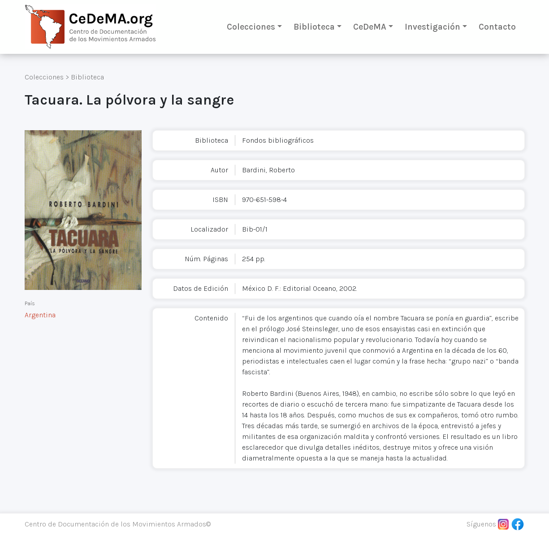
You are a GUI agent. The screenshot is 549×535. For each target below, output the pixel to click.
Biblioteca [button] (314, 27)
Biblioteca (87, 77)
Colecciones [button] (251, 27)
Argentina (40, 315)
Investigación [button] (432, 27)
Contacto (497, 27)
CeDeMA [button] (369, 27)
